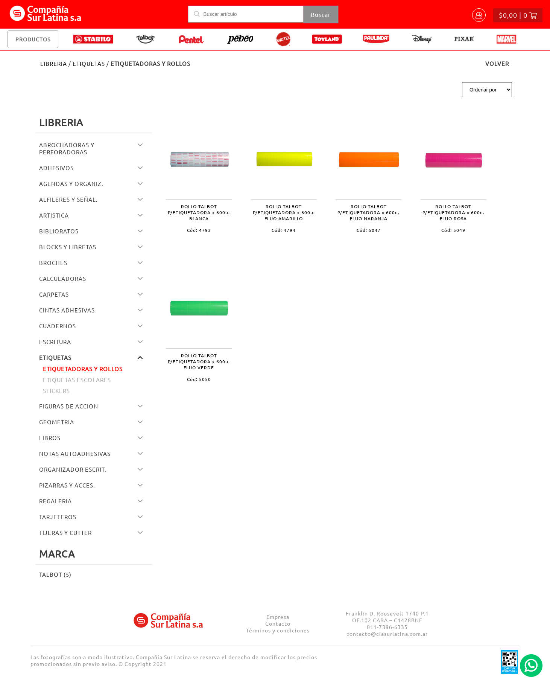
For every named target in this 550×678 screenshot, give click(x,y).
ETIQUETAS (89, 63)
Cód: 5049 (453, 230)
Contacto (277, 623)
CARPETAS (54, 294)
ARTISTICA (54, 215)
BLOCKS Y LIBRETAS (67, 246)
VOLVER (497, 63)
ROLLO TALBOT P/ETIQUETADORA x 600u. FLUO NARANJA (368, 212)
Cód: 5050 (199, 379)
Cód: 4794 (284, 230)
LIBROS (50, 437)
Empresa (277, 616)
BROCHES (53, 262)
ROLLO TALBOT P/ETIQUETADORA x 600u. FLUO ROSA (453, 212)
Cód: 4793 (199, 230)
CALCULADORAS (62, 278)
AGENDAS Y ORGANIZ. (71, 183)
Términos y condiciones (278, 630)
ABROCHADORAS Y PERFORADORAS (66, 148)
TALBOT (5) (55, 574)
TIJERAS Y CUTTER (65, 532)
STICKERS (56, 390)
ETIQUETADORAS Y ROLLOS (83, 368)
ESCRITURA (55, 341)
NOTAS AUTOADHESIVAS (75, 453)
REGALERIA (55, 500)
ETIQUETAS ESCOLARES (77, 379)
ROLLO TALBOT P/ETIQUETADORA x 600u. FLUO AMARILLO (284, 212)
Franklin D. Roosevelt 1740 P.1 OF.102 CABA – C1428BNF (387, 616)
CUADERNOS (57, 325)
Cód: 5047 (369, 230)
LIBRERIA (53, 63)
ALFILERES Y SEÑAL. (68, 199)
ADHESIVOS (56, 167)
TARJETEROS (57, 516)
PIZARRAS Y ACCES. (67, 485)
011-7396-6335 (387, 626)
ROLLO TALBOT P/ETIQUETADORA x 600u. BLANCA (199, 212)
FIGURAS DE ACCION (68, 406)
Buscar (321, 14)
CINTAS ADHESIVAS (67, 310)
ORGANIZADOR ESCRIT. (72, 469)
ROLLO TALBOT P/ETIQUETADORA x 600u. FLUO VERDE (199, 361)
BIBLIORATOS (59, 231)
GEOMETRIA (56, 421)
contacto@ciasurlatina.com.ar (387, 633)
